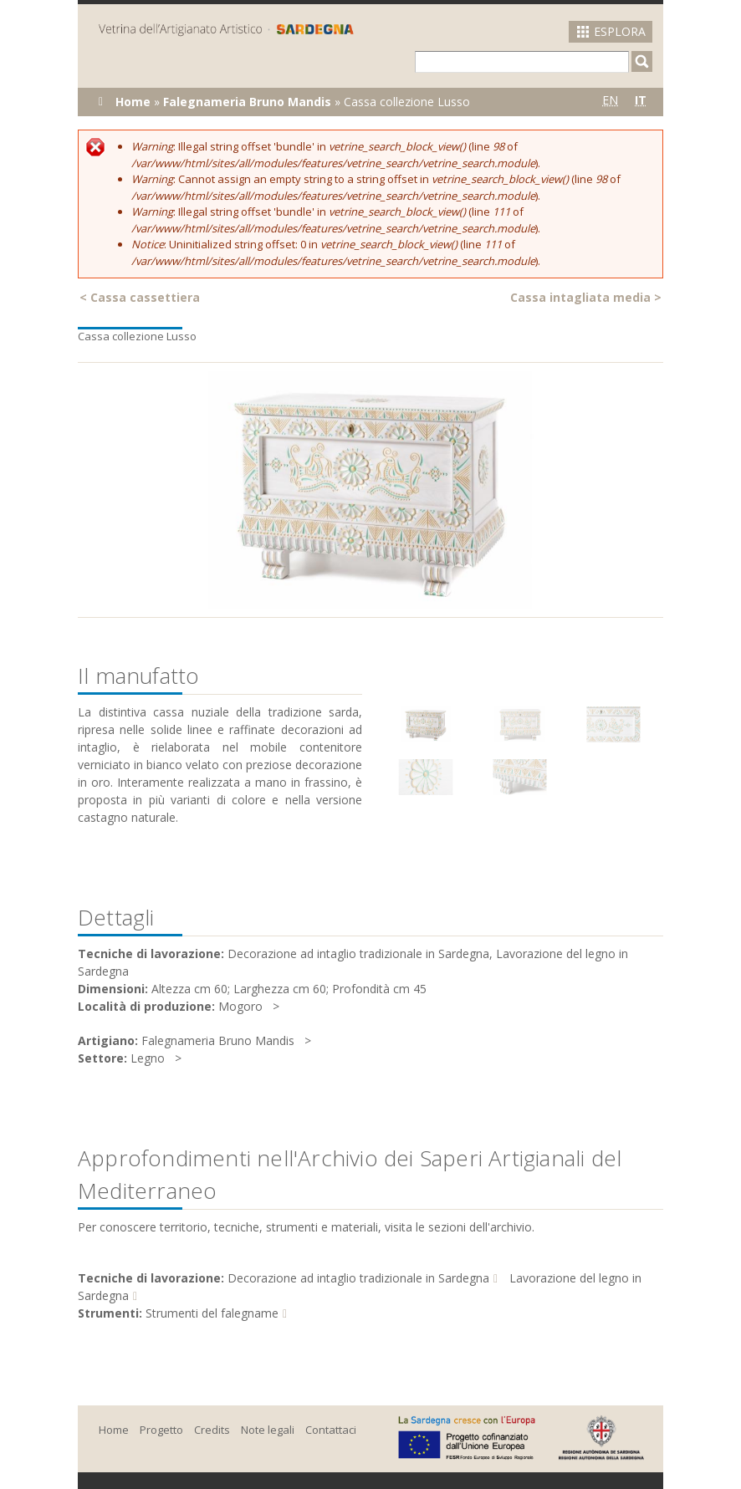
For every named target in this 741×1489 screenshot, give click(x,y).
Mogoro (240, 1006)
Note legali (267, 1429)
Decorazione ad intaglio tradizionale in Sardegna (358, 1278)
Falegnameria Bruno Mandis (247, 102)
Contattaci (330, 1429)
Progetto (161, 1429)
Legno (147, 1058)
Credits (212, 1429)
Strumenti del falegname (212, 1313)
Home (133, 102)
